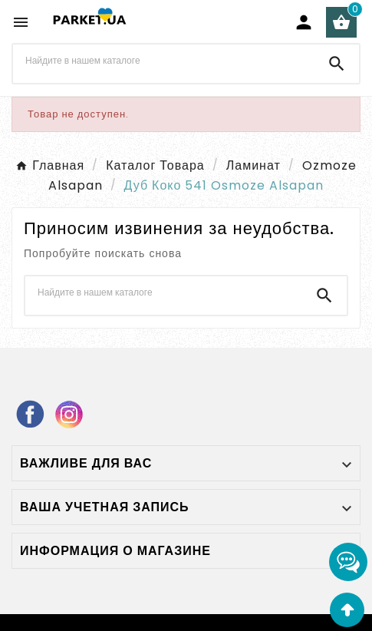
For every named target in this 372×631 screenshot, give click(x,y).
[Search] (337, 63)
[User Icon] (303, 22)
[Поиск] (163, 61)
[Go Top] (347, 610)
